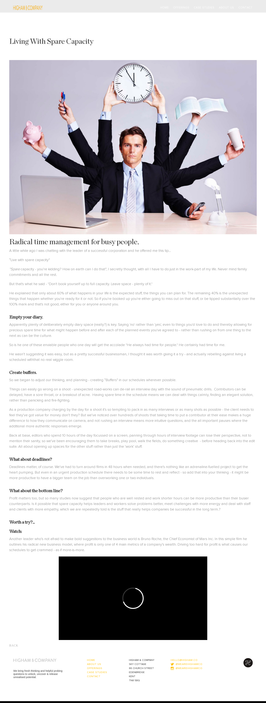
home (91, 660)
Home (164, 7)
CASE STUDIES (97, 672)
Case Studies (204, 7)
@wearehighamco (189, 664)
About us (226, 7)
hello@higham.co (184, 660)
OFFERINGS (94, 668)
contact (245, 7)
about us (94, 664)
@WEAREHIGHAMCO (189, 668)
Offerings (181, 7)
